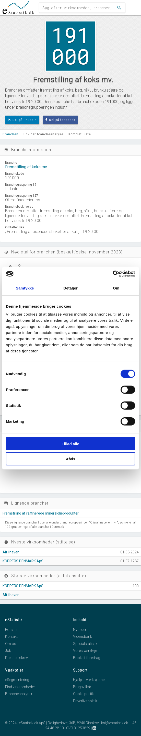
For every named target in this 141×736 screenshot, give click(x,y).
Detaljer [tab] (70, 288)
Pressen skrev (16, 658)
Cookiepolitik (83, 694)
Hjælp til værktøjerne (88, 680)
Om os (10, 644)
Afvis (70, 458)
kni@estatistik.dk (114, 723)
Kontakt (11, 636)
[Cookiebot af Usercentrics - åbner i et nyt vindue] (112, 274)
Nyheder (79, 630)
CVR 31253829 (78, 728)
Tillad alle (70, 444)
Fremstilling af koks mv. (26, 166)
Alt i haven (11, 552)
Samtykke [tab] (25, 288)
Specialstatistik (85, 644)
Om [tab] (116, 288)
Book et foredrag (86, 658)
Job (8, 651)
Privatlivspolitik (85, 701)
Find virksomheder (20, 687)
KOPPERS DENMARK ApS (23, 561)
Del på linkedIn (22, 120)
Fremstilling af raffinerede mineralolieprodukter (41, 513)
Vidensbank (82, 636)
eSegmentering (17, 680)
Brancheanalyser (18, 694)
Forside (11, 630)
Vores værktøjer (85, 651)
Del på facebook (60, 120)
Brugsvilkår (82, 687)
